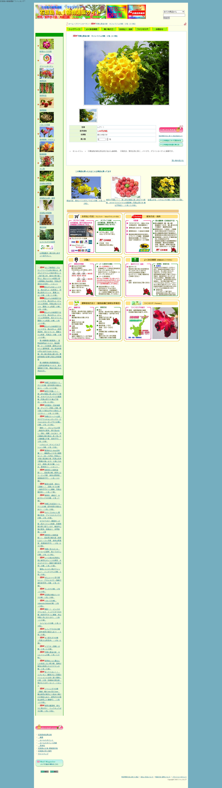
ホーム (70, 24)
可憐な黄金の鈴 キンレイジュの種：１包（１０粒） (49, 655)
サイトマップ (43, 754)
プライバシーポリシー (179, 777)
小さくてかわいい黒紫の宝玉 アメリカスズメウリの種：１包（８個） (49, 515)
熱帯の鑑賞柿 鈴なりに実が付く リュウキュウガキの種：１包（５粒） (49, 708)
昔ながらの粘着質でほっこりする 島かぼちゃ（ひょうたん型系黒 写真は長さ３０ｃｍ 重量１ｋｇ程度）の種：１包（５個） (49, 303)
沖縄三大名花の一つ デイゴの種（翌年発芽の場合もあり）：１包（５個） (50, 506)
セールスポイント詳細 (47, 743)
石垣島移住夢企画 (45, 735)
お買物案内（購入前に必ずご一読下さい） (50, 253)
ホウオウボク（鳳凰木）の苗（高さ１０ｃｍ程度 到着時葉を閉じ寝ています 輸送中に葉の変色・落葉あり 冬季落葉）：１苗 (49, 526)
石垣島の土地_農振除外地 (48, 748)
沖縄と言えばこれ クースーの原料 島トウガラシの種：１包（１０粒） (49, 551)
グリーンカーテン (82, 24)
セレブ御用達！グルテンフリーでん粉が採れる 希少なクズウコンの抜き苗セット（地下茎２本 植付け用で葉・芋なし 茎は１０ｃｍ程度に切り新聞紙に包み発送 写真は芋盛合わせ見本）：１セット (49, 276)
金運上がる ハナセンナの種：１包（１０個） (165, 188)
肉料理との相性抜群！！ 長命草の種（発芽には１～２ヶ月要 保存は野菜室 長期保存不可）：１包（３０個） (49, 475)
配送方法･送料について (162, 777)
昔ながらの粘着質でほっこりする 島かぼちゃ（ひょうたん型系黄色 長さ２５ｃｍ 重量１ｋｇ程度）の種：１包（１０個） (50, 317)
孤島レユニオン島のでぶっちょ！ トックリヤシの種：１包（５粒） (49, 571)
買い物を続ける (126, 158)
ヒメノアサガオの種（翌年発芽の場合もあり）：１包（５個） (49, 631)
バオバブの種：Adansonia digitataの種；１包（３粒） (48, 603)
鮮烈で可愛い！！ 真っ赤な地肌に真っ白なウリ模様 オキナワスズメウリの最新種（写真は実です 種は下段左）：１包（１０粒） (49, 396)
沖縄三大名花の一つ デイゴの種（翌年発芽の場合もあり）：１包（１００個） (50, 385)
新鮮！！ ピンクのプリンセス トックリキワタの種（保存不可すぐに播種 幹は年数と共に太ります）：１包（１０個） (49, 614)
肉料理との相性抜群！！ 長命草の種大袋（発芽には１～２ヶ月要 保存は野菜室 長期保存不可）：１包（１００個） (49, 540)
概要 (40, 737)
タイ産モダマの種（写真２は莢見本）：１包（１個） (49, 640)
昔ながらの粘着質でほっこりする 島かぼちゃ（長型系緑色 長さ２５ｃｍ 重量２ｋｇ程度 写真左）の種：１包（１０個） (49, 331)
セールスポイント (45, 740)
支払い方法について (147, 777)
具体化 (41, 746)
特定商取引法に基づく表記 (129, 777)
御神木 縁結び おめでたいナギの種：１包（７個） (49, 498)
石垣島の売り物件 (45, 751)
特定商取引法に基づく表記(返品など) (170, 136)
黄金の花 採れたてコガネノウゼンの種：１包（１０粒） (86, 190)
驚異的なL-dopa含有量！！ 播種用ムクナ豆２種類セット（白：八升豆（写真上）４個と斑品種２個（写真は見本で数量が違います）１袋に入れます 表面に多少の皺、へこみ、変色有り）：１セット (49, 459)
